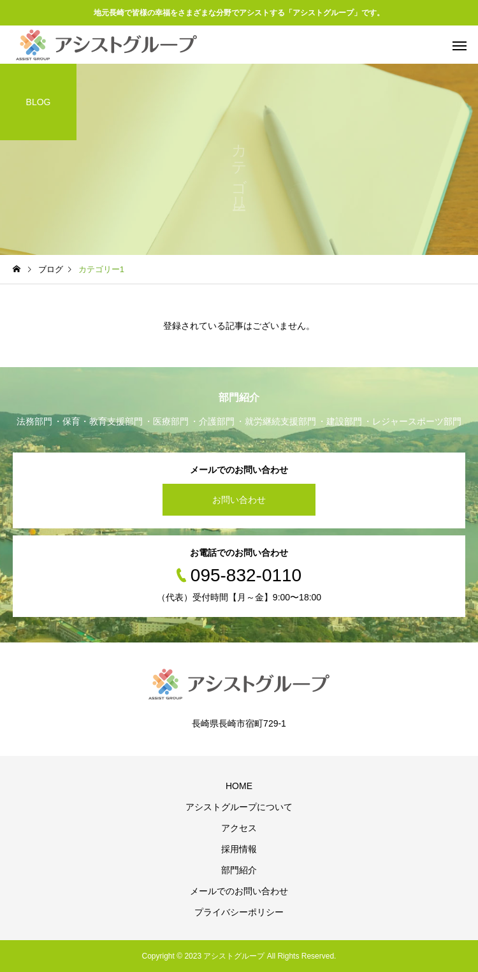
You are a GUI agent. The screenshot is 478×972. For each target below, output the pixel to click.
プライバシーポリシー (239, 912)
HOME (239, 786)
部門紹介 (239, 870)
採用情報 (239, 849)
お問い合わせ (239, 500)
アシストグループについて (239, 807)
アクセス (239, 828)
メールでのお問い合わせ (239, 891)
